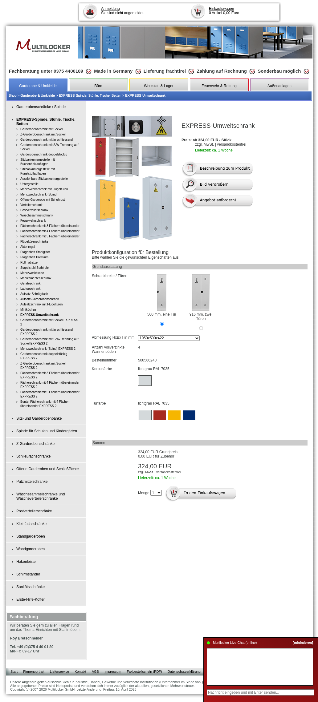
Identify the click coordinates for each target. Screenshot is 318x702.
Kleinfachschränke (31, 524)
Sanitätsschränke (30, 587)
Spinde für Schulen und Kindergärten (46, 431)
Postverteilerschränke (34, 511)
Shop (13, 95)
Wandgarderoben (30, 549)
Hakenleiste (26, 561)
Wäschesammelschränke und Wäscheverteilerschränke (40, 496)
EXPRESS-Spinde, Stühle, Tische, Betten (90, 95)
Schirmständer (28, 574)
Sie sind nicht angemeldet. (123, 10)
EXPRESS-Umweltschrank (145, 95)
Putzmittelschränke (31, 481)
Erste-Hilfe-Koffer (30, 599)
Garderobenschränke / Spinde (41, 107)
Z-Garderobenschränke (35, 444)
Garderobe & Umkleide (37, 95)
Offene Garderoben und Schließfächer (47, 469)
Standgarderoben (30, 536)
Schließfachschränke (33, 456)
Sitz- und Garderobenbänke (39, 418)
